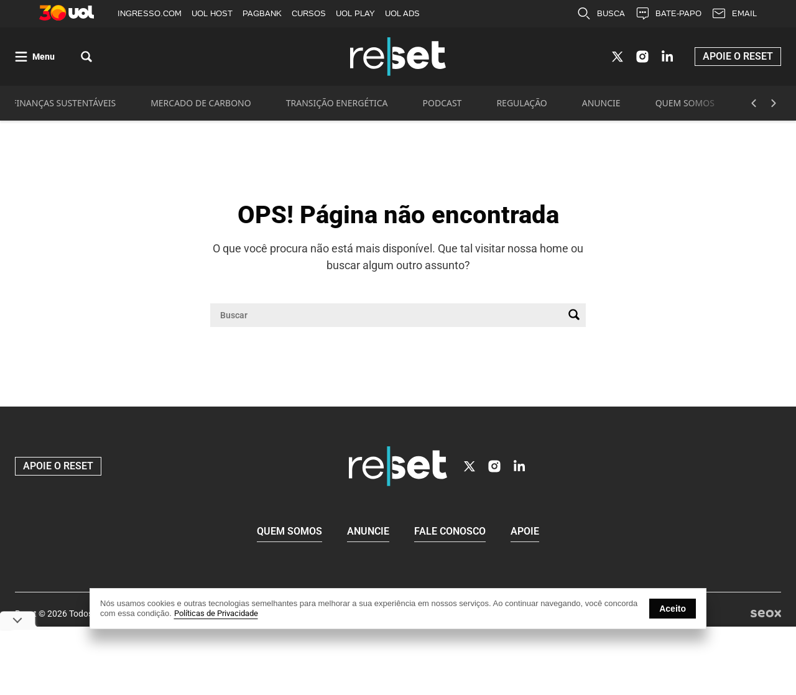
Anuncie (368, 532)
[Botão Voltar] (753, 104)
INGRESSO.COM (150, 13)
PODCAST (442, 104)
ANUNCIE (601, 104)
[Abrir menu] (35, 57)
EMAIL (734, 13)
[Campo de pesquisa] (388, 316)
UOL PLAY (355, 13)
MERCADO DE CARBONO (200, 104)
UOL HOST (212, 13)
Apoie (525, 532)
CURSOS (309, 13)
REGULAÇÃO (521, 104)
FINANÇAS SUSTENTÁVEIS (64, 104)
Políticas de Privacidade (216, 613)
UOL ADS (402, 13)
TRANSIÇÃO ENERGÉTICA (337, 104)
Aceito (672, 609)
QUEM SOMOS (685, 104)
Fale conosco (450, 532)
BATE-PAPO (668, 13)
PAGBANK (262, 13)
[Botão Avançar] (773, 104)
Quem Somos (289, 532)
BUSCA (600, 13)
